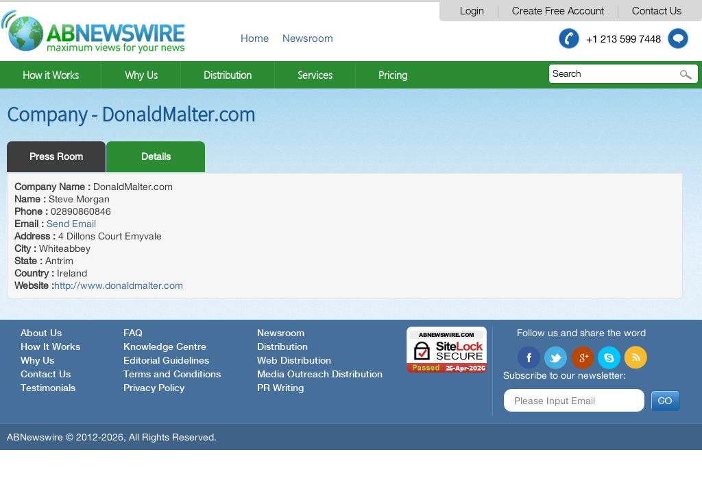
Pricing (392, 75)
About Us (41, 333)
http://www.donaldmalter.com (118, 285)
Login (472, 11)
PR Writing (280, 388)
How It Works (50, 347)
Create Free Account (558, 11)
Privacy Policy (153, 388)
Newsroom (307, 38)
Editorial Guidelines (166, 361)
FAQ (133, 333)
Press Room (56, 156)
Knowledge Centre (164, 347)
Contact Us (656, 11)
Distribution (228, 75)
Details (156, 156)
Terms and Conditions (172, 374)
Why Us (141, 75)
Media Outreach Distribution (320, 374)
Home (255, 38)
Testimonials (48, 388)
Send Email (71, 223)
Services (315, 75)
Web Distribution (294, 361)
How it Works (51, 75)
